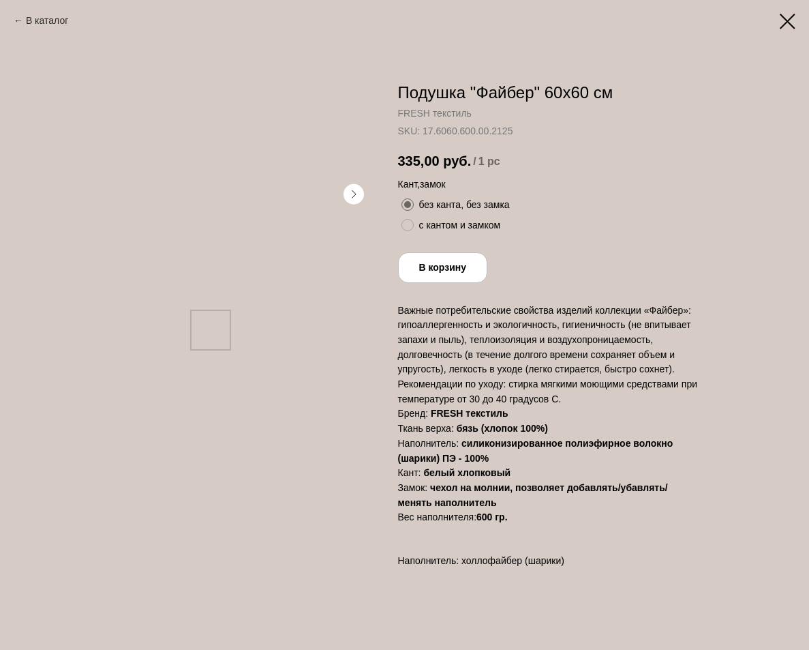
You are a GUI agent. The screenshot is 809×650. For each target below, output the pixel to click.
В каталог (47, 20)
